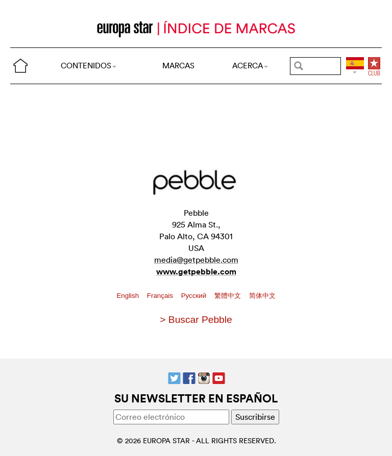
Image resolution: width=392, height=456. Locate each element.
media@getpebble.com (196, 260)
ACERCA (250, 65)
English (128, 295)
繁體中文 (228, 295)
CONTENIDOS (88, 65)
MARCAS (178, 65)
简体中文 (262, 295)
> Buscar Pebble (196, 319)
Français (161, 295)
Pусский (194, 295)
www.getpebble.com (196, 271)
